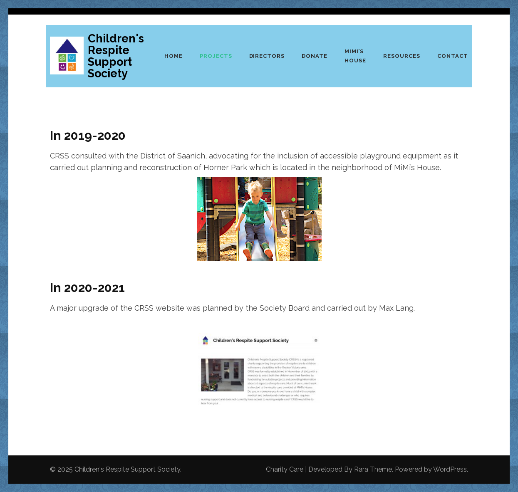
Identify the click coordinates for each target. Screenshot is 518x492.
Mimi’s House (355, 56)
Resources (401, 56)
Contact (452, 56)
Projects (216, 56)
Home (173, 56)
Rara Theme (373, 469)
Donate (314, 56)
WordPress (450, 469)
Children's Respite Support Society (116, 56)
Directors (267, 56)
